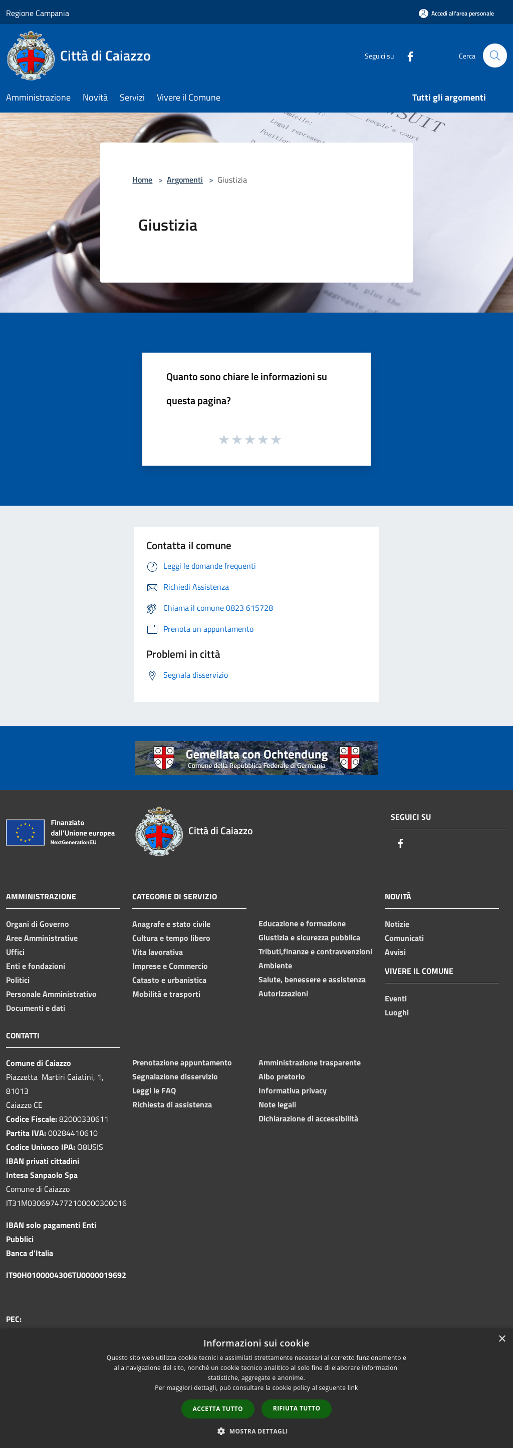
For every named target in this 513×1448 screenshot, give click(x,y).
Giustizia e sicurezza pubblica (309, 937)
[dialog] (256, 1388)
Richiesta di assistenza (172, 1104)
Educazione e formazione (302, 923)
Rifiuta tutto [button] (297, 1408)
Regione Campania (37, 13)
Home (142, 180)
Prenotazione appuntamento (182, 1062)
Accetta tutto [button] (218, 1408)
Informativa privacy (293, 1090)
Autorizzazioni (283, 993)
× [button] (501, 1339)
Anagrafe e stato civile (171, 924)
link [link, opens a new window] (353, 1387)
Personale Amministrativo (51, 994)
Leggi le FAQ (154, 1090)
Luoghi (397, 1012)
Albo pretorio (282, 1076)
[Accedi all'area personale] (456, 13)
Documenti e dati (35, 1008)
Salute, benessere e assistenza (312, 979)
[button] (256, 1431)
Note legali (277, 1104)
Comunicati (404, 938)
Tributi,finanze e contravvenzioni (315, 951)
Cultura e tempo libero (171, 938)
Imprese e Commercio (170, 966)
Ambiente (275, 965)
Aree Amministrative (42, 938)
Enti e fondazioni (35, 966)
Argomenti (185, 180)
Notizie (397, 924)
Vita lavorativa (157, 952)
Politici (18, 980)
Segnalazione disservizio (175, 1076)
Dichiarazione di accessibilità (308, 1118)
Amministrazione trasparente (310, 1062)
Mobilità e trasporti (166, 994)
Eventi (396, 998)
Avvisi (395, 952)
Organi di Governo (37, 924)
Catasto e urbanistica (169, 980)
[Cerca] (495, 56)
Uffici (15, 952)
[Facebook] (406, 55)
